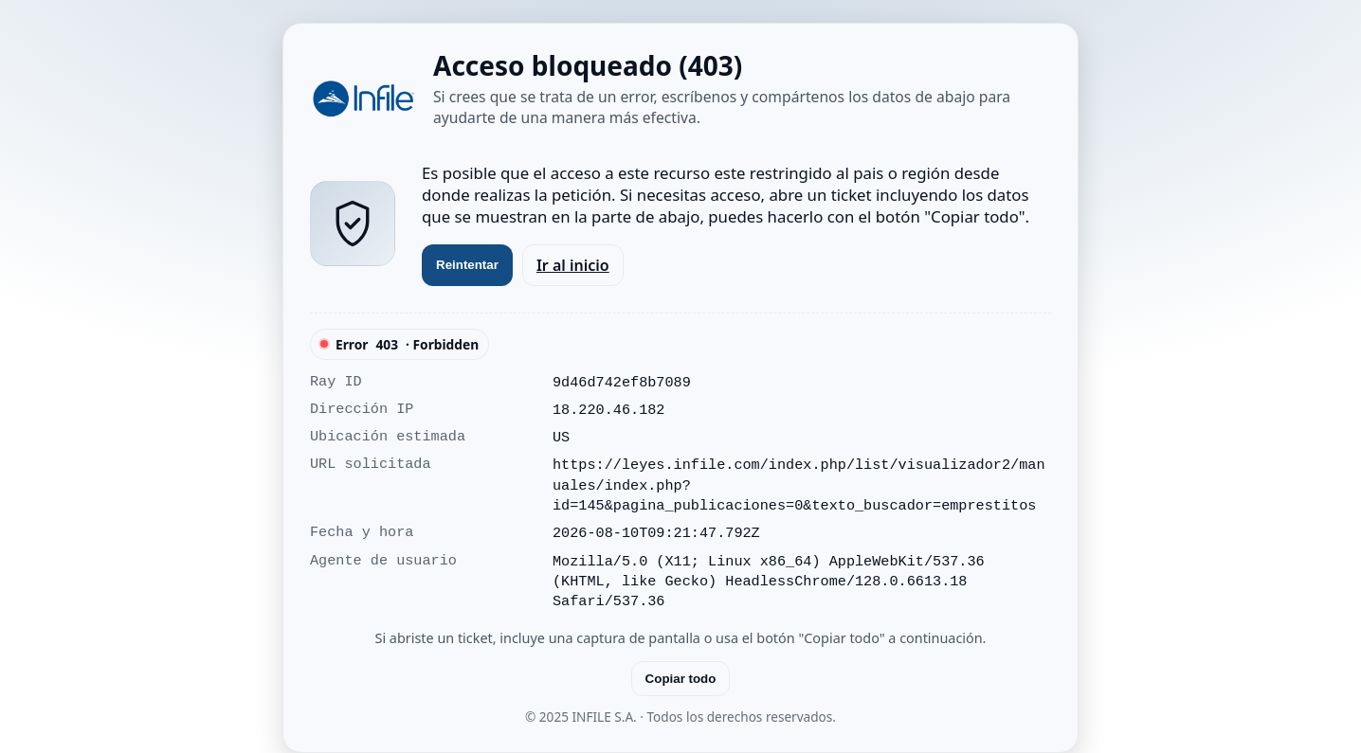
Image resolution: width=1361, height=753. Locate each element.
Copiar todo (681, 679)
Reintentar (467, 265)
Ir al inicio (572, 265)
